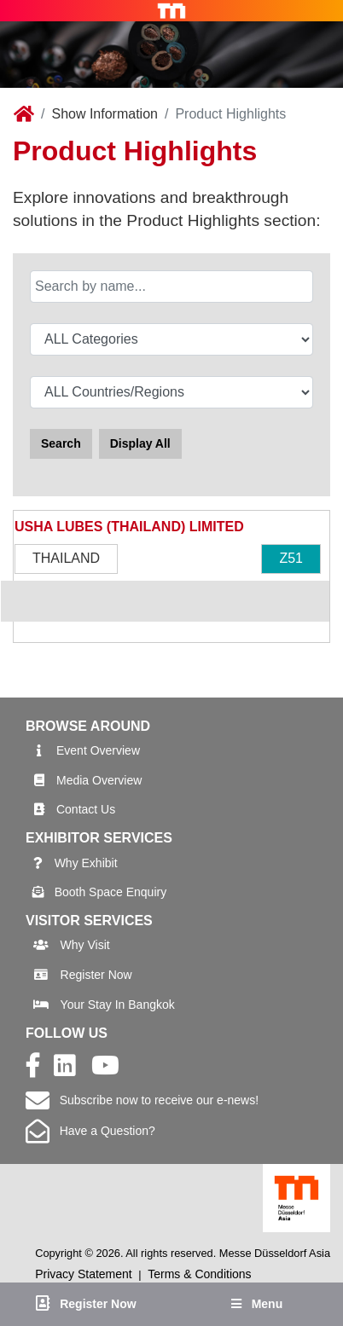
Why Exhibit (86, 863)
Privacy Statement (83, 1274)
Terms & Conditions (199, 1274)
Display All (140, 443)
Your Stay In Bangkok (118, 1004)
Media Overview (99, 780)
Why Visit (85, 945)
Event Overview (98, 750)
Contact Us (85, 809)
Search (61, 443)
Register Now (96, 974)
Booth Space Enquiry (111, 892)
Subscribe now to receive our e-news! (142, 1100)
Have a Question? (90, 1131)
